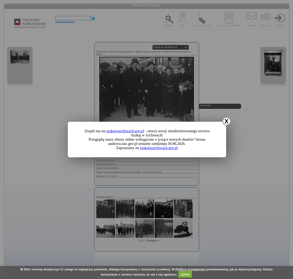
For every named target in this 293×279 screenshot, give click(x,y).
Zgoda (185, 274)
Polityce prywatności (190, 269)
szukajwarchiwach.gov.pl (125, 131)
